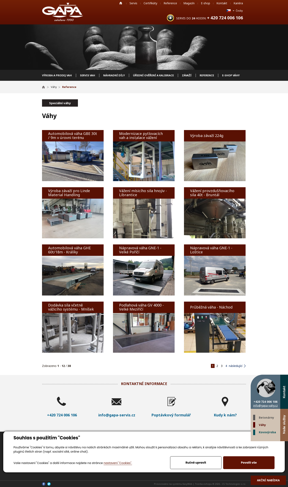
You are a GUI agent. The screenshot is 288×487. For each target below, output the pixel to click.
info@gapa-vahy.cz (265, 405)
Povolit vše (249, 463)
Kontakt (221, 3)
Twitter (276, 445)
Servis (133, 3)
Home (120, 3)
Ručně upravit (195, 463)
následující (235, 366)
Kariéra (238, 3)
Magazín (189, 3)
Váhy (262, 425)
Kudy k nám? (225, 415)
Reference (170, 3)
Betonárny (266, 417)
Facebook (284, 445)
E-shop (205, 3)
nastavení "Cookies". (118, 463)
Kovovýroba (267, 432)
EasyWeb (187, 483)
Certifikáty (150, 3)
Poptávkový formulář (171, 415)
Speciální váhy (60, 103)
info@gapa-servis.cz (116, 415)
